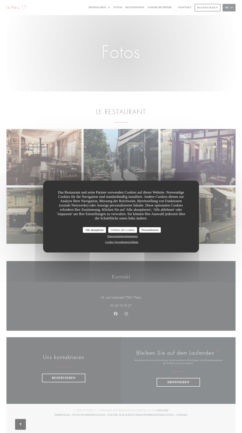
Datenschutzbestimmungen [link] (122, 236)
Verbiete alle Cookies (122, 229)
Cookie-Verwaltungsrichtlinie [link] (121, 242)
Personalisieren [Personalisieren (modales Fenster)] (149, 229)
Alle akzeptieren (94, 229)
